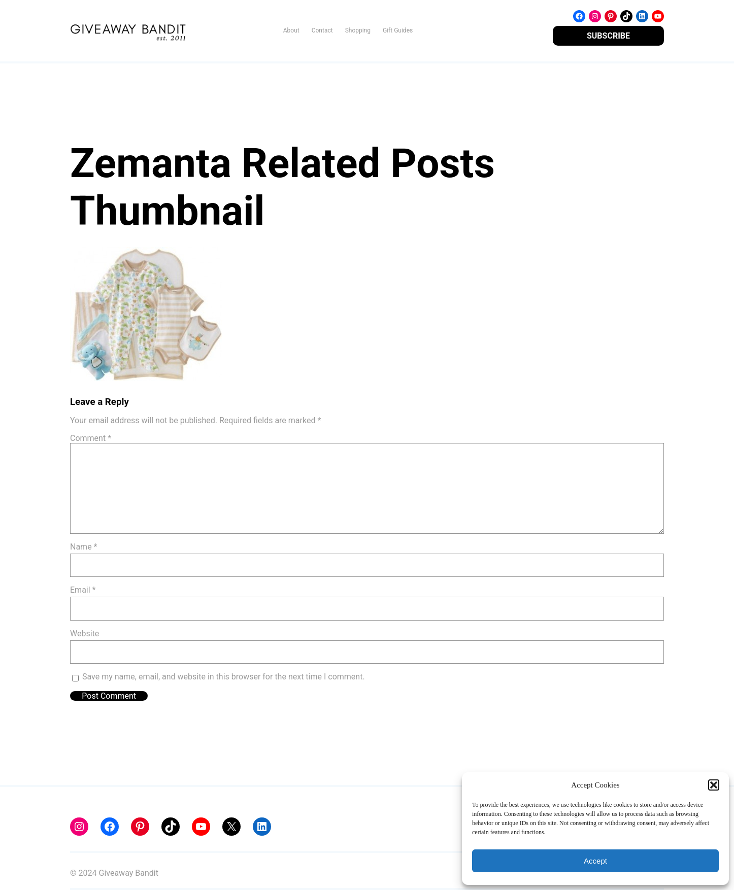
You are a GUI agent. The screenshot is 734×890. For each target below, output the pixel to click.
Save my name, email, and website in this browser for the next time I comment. (223, 676)
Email (82, 590)
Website (84, 633)
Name (83, 547)
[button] (714, 785)
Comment (90, 438)
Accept (595, 861)
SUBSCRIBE (608, 36)
